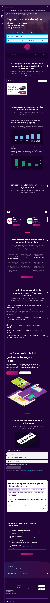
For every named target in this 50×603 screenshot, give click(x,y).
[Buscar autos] (2, 16)
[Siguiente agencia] (46, 212)
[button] (2, 7)
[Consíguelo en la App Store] (41, 589)
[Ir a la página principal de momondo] (9, 7)
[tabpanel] (27, 146)
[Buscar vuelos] (2, 11)
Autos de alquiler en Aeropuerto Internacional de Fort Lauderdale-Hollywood (22, 506)
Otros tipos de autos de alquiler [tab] (25, 492)
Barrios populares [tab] (25, 489)
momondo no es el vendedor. (28, 569)
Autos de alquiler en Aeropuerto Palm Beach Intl (18, 508)
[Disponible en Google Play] (41, 586)
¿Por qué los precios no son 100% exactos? (28, 573)
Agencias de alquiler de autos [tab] (38, 489)
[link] (22, 92)
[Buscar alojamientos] (2, 13)
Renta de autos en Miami (10, 14)
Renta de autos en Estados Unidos (20, 13)
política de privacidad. (39, 470)
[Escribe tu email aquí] (28, 461)
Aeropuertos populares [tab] (14, 489)
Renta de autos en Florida (32, 13)
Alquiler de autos (9, 13)
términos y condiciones (27, 470)
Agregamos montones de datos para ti (28, 571)
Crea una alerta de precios (28, 546)
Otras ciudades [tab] (12, 492)
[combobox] (13, 32)
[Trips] (2, 20)
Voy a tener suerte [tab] (13, 495)
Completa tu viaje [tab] (39, 492)
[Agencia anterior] (8, 212)
